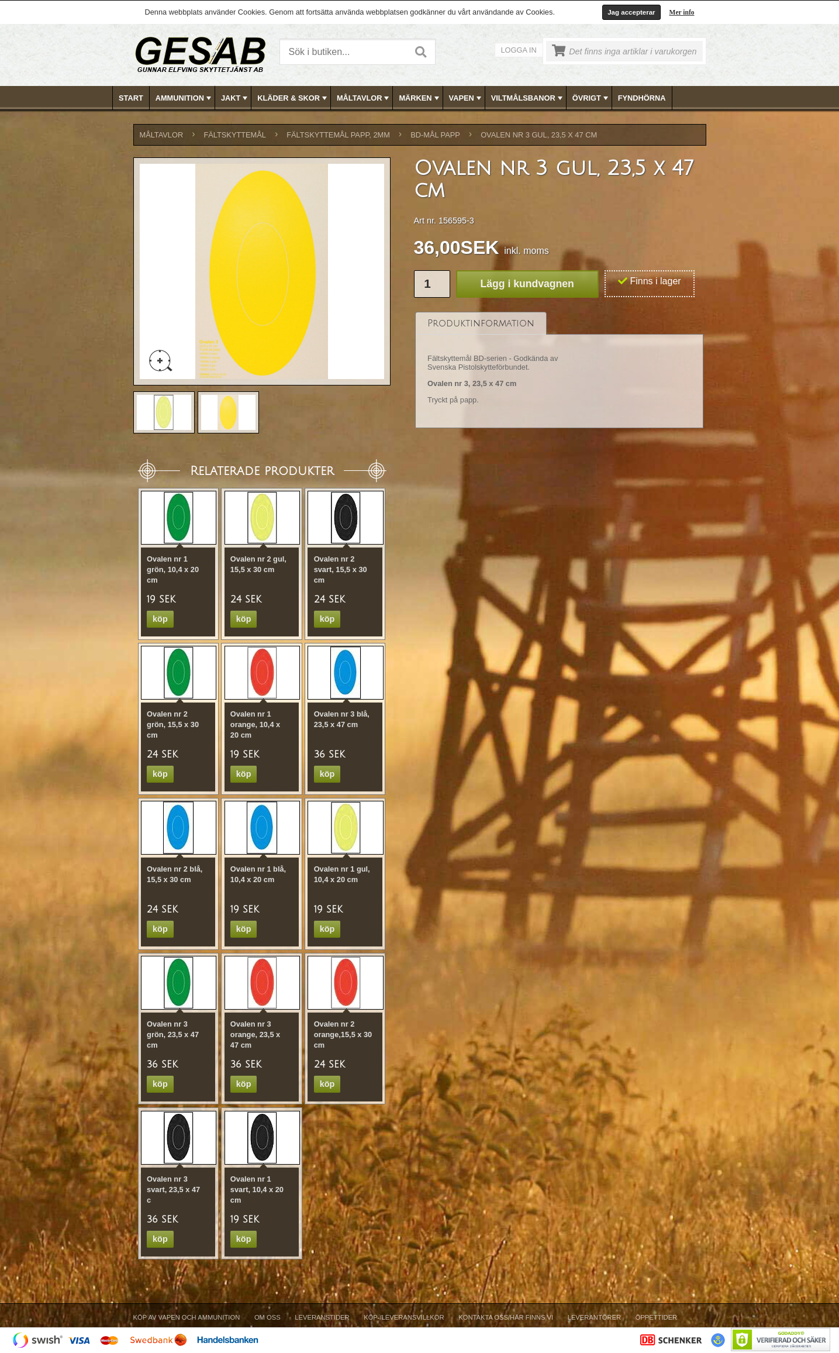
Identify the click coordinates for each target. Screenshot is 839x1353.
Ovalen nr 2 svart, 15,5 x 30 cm (340, 569)
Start (131, 98)
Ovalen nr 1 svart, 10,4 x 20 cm (257, 1189)
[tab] (481, 323)
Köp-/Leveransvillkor (404, 1317)
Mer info (682, 12)
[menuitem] (131, 98)
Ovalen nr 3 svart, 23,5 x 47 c (173, 1189)
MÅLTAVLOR (364, 98)
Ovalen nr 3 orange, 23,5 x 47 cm (255, 1034)
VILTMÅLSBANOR (528, 98)
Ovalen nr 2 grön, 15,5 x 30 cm (173, 724)
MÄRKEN (420, 98)
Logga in (519, 50)
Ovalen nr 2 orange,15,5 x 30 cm (343, 1034)
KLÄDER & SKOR (293, 98)
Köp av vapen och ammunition (186, 1317)
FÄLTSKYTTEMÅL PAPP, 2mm (338, 134)
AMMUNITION (184, 98)
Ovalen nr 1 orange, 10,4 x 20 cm (255, 724)
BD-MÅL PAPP (435, 134)
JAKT (235, 98)
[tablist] (559, 370)
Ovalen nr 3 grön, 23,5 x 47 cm (173, 1034)
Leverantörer (594, 1317)
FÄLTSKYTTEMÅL (235, 134)
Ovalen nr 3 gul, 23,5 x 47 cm (539, 134)
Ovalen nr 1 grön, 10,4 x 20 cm (173, 569)
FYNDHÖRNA (642, 98)
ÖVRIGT (591, 98)
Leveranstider (322, 1317)
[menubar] (420, 98)
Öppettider (656, 1317)
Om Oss (267, 1317)
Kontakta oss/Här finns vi (505, 1317)
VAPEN (466, 98)
